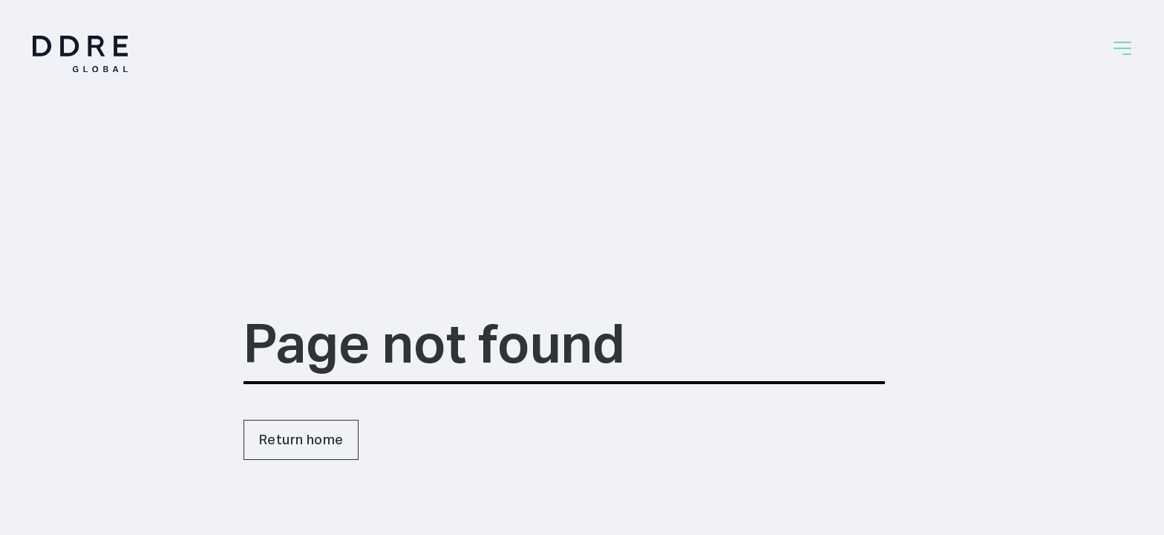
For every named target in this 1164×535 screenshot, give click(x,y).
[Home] (80, 54)
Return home (301, 439)
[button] (1122, 48)
